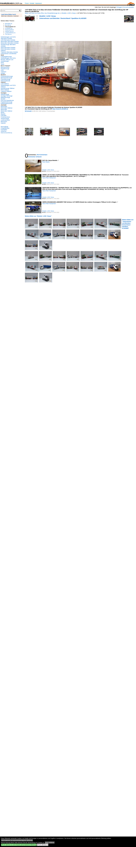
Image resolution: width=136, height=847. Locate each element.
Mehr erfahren (49, 842)
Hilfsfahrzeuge (5, 94)
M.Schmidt (28, 111)
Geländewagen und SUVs (8, 58)
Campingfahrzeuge (6, 56)
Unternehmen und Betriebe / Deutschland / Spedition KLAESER (62, 18)
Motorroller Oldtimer (6, 111)
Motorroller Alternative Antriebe (10, 43)
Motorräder (4, 106)
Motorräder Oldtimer (6, 108)
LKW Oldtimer (5, 84)
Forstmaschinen (5, 117)
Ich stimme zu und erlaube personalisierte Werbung (18, 845)
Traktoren (3, 72)
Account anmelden (128, 7)
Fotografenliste (5, 128)
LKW (69, 13)
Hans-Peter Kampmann (49, 178)
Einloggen (119, 7)
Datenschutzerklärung (6, 132)
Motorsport (4, 121)
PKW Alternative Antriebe (8, 47)
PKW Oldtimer (5, 90)
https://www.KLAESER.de (60, 109)
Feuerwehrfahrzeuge (7, 76)
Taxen (2, 64)
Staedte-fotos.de (9, 31)
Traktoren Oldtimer (6, 91)
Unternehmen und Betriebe (8, 53)
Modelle (64, 13)
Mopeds (3, 114)
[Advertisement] (34, 30)
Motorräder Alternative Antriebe (10, 41)
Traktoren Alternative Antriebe (9, 52)
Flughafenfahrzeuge (6, 102)
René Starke (46, 162)
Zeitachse (3, 131)
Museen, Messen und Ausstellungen (7, 60)
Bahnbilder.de (8, 23)
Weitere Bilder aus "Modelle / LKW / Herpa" (38, 216)
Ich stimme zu (42, 845)
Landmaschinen (5, 120)
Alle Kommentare (42, 155)
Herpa (74, 13)
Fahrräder (4, 115)
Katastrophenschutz (6, 103)
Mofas (2, 112)
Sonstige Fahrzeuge (6, 96)
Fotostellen (4, 129)
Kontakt (32, 3)
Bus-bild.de (8, 25)
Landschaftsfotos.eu (10, 32)
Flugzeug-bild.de (9, 29)
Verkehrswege (5, 118)
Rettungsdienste (5, 81)
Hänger (3, 73)
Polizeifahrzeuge (5, 79)
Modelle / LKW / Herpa (47, 16)
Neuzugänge (4, 126)
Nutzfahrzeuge (5, 68)
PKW (2, 62)
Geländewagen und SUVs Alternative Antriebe (8, 37)
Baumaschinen (5, 67)
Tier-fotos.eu (8, 34)
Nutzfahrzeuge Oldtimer (8, 88)
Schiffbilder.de (8, 28)
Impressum (38, 3)
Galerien (3, 123)
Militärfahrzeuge (5, 97)
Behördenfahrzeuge (6, 78)
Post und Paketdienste (7, 100)
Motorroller (4, 109)
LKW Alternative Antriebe (8, 40)
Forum (27, 3)
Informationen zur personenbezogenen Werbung (17, 840)
